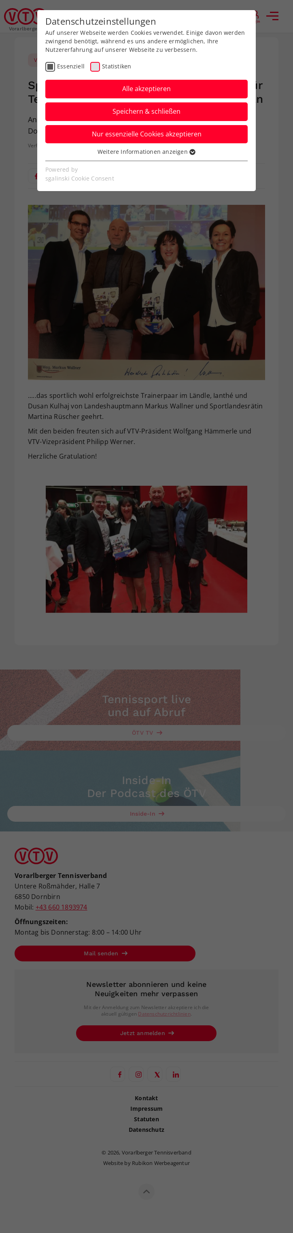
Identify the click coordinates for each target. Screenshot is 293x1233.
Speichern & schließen (146, 111)
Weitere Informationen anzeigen (146, 151)
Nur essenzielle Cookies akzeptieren (147, 134)
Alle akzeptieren (146, 88)
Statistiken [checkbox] (116, 66)
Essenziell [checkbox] (71, 66)
